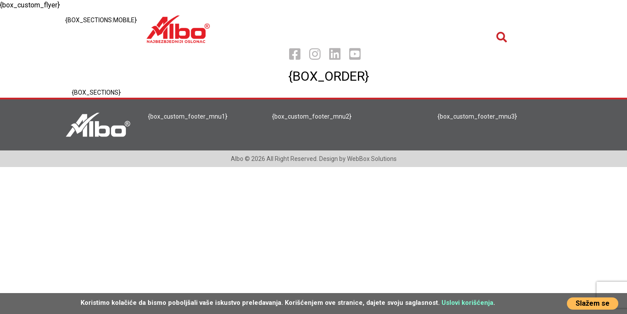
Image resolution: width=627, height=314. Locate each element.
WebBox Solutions (372, 158)
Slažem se (593, 303)
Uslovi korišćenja (467, 303)
